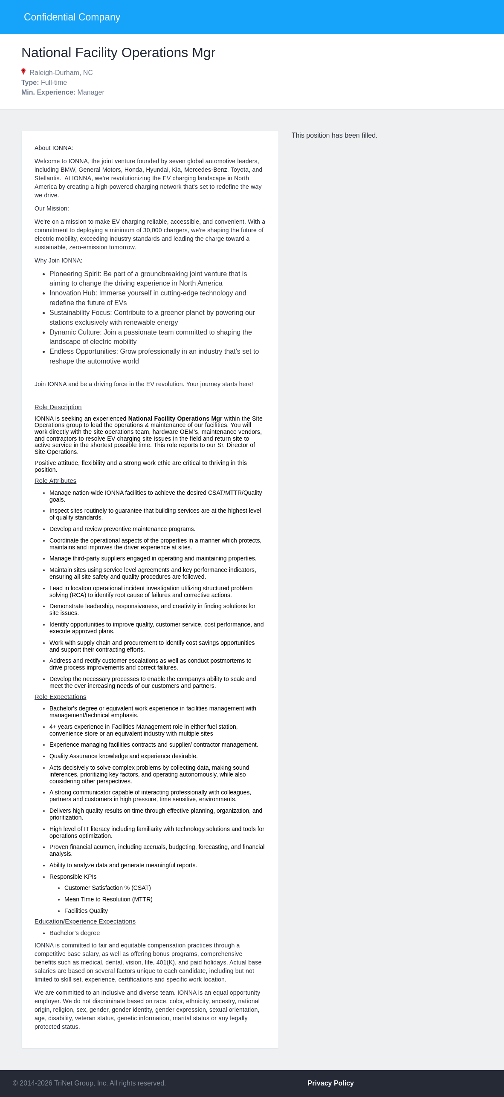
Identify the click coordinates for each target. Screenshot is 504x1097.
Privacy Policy (331, 1083)
